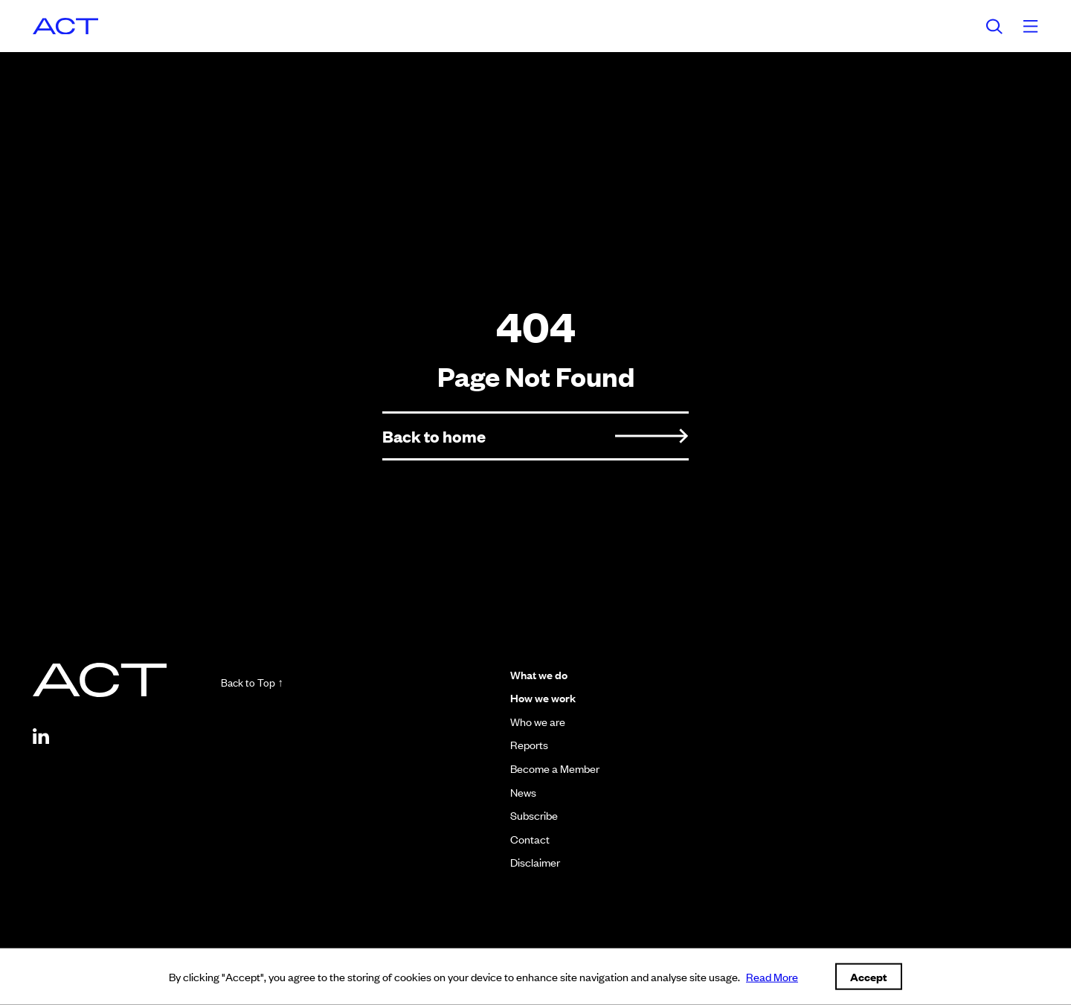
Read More (772, 976)
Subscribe (529, 815)
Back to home (535, 435)
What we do (534, 674)
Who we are (533, 721)
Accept (868, 976)
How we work (538, 697)
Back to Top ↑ (276, 682)
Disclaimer (531, 862)
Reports (525, 744)
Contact (525, 839)
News (519, 792)
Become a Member (550, 768)
